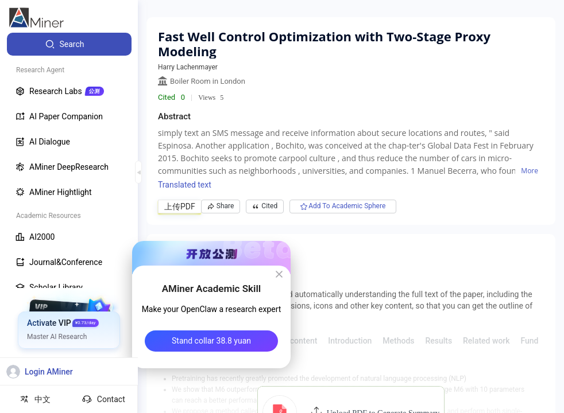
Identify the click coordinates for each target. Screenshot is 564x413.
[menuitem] (69, 44)
